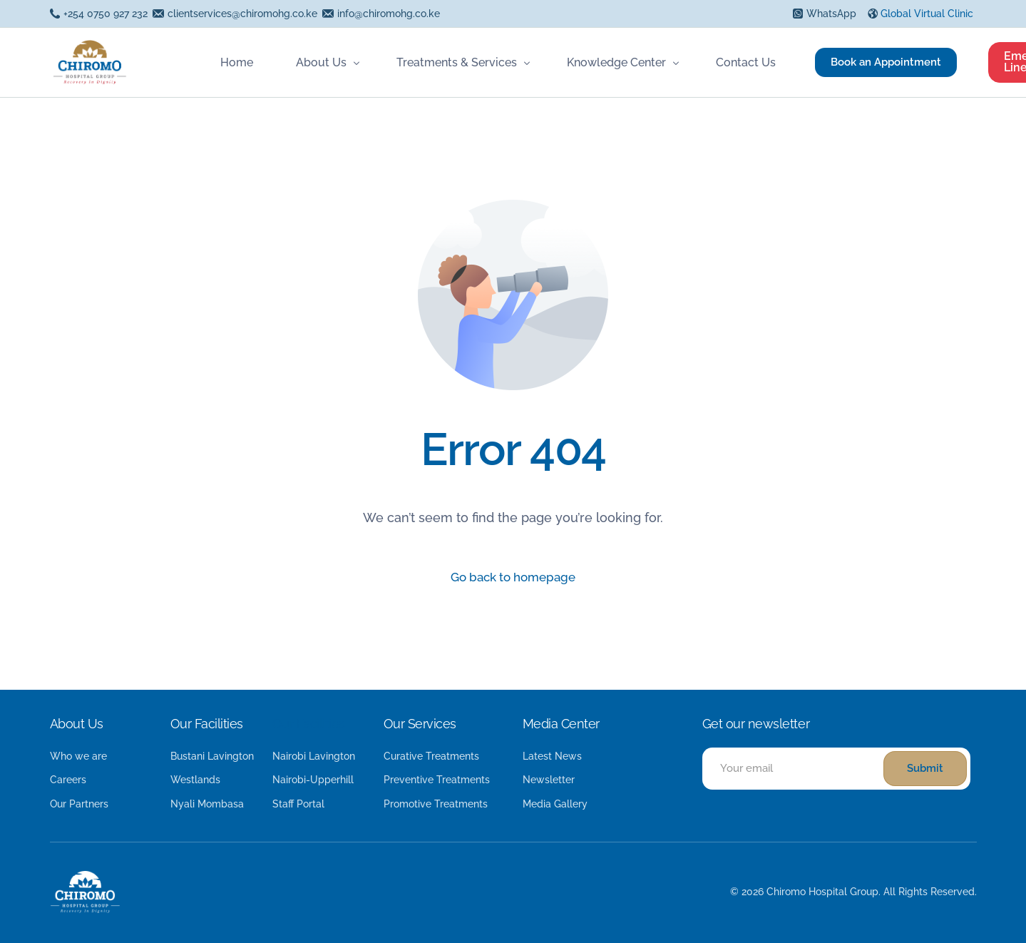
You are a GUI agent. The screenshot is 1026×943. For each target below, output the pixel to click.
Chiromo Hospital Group (822, 891)
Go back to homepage (513, 578)
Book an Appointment (883, 62)
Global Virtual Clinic (927, 14)
